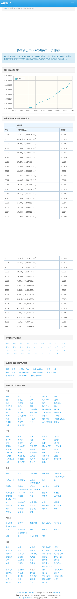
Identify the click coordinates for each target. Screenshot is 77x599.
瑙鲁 (44, 536)
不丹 (31, 416)
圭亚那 (56, 486)
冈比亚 (44, 573)
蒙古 (56, 406)
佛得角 (32, 550)
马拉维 (8, 582)
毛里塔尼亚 (58, 554)
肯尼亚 (8, 576)
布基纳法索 (46, 554)
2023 (14, 344)
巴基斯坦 (57, 403)
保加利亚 (21, 446)
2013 (21, 347)
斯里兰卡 (9, 406)
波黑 (7, 462)
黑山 (56, 449)
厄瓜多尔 (21, 505)
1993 (35, 353)
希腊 (44, 443)
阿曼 (7, 419)
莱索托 (32, 563)
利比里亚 (45, 550)
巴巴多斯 (57, 505)
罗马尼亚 (33, 446)
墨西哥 (44, 496)
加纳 (19, 550)
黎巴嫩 (56, 409)
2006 (7, 350)
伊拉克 (20, 422)
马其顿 (8, 456)
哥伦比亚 (9, 505)
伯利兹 (56, 493)
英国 (7, 437)
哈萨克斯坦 (34, 412)
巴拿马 (56, 509)
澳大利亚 (9, 523)
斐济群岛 (57, 523)
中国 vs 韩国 (51, 372)
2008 (56, 347)
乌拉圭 (20, 486)
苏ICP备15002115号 (25, 598)
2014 (14, 347)
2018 (49, 344)
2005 (14, 350)
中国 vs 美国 (10, 369)
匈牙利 (20, 443)
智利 (44, 480)
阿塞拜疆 (45, 419)
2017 (56, 344)
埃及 (19, 547)
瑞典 (44, 462)
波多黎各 (57, 473)
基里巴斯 (33, 523)
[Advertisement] (39, 28)
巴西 (7, 509)
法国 (31, 437)
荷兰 (44, 449)
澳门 (31, 396)
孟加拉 (8, 409)
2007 (63, 347)
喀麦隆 (44, 560)
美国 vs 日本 (38, 369)
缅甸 (44, 403)
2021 (28, 344)
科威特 (8, 422)
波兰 (31, 443)
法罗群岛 (45, 456)
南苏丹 (56, 573)
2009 (49, 347)
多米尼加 (33, 502)
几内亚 (32, 557)
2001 (42, 350)
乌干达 (44, 582)
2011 (35, 347)
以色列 (44, 416)
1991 (49, 353)
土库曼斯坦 (46, 412)
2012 (28, 347)
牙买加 (8, 486)
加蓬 (56, 579)
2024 (7, 344)
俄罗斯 (56, 443)
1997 (7, 353)
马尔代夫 (45, 406)
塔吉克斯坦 (22, 416)
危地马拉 (45, 505)
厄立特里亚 (46, 579)
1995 (21, 353)
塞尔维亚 (21, 459)
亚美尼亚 (21, 425)
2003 (28, 350)
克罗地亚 (57, 446)
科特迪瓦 (33, 576)
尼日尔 (56, 547)
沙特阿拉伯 (46, 409)
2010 (42, 347)
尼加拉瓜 (21, 480)
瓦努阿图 (21, 530)
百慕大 (44, 493)
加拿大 (20, 473)
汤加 (7, 536)
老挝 (31, 403)
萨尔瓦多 (33, 509)
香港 (19, 396)
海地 (31, 496)
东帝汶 (56, 416)
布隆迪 (20, 563)
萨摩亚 (44, 530)
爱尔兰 (32, 462)
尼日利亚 (21, 560)
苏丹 (31, 582)
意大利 (56, 437)
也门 (7, 412)
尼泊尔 (20, 406)
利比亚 (8, 554)
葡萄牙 (20, 440)
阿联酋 (56, 422)
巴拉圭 (32, 480)
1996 (14, 353)
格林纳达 (9, 496)
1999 (56, 350)
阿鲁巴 (44, 509)
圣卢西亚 (57, 496)
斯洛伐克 (45, 459)
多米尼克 (45, 486)
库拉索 (32, 505)
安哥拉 (32, 547)
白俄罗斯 (9, 453)
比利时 (44, 437)
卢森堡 (56, 453)
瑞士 (31, 440)
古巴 (31, 512)
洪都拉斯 (21, 502)
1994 (28, 353)
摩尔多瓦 (21, 456)
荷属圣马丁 (10, 480)
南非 (7, 547)
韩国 (31, 400)
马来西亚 (45, 400)
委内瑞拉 (33, 473)
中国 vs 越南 (38, 372)
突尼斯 (20, 576)
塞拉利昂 (9, 557)
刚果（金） (58, 557)
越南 (56, 400)
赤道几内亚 (46, 576)
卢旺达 (20, 573)
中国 (7, 396)
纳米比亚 (9, 550)
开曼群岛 (21, 509)
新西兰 (20, 523)
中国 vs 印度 (24, 372)
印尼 (7, 403)
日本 (56, 396)
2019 (42, 344)
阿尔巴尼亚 (10, 459)
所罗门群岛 (34, 536)
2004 (21, 350)
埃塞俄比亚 (22, 570)
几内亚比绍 (58, 576)
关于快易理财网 (22, 593)
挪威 (44, 453)
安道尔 (20, 453)
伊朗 (31, 422)
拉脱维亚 (33, 453)
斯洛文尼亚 (46, 446)
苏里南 (56, 502)
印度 (31, 406)
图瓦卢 (56, 530)
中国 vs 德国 (51, 369)
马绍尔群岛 (46, 523)
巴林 (7, 425)
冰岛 (44, 440)
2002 (35, 350)
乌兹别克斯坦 (59, 419)
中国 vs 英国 (10, 372)
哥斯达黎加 (10, 493)
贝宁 (7, 560)
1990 (56, 353)
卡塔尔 (32, 419)
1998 (63, 350)
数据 (5, 8)
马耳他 (32, 449)
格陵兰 (20, 496)
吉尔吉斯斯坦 (47, 422)
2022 (21, 344)
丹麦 (56, 456)
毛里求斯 (57, 550)
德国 (19, 437)
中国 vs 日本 (24, 369)
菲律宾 (20, 400)
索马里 (32, 579)
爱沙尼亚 (21, 462)
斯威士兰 (9, 579)
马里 (19, 582)
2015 (7, 347)
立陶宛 (32, 456)
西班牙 (8, 440)
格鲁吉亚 (57, 412)
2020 (35, 344)
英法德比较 (22, 376)
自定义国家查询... (38, 376)
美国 (7, 473)
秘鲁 (44, 502)
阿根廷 (8, 512)
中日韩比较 (10, 376)
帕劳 (31, 530)
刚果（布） (10, 570)
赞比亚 (32, 573)
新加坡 (44, 396)
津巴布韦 (57, 563)
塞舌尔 (44, 557)
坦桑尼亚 (21, 554)
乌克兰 (32, 459)
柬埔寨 (20, 403)
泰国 (7, 400)
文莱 (19, 419)
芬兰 (19, 449)
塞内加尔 (9, 573)
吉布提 (20, 557)
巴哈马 (20, 512)
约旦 (19, 409)
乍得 (7, 563)
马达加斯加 (58, 570)
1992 (42, 353)
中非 (19, 579)
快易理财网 (56, 593)
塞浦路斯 (57, 459)
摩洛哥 (56, 560)
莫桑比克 (45, 563)
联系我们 (32, 593)
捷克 (7, 443)
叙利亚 (20, 412)
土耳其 (8, 446)
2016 (63, 344)
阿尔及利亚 (46, 547)
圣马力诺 (9, 449)
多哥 (31, 560)
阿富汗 (8, 416)
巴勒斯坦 (33, 409)
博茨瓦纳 (33, 554)
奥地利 (56, 440)
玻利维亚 (45, 473)
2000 (49, 350)
